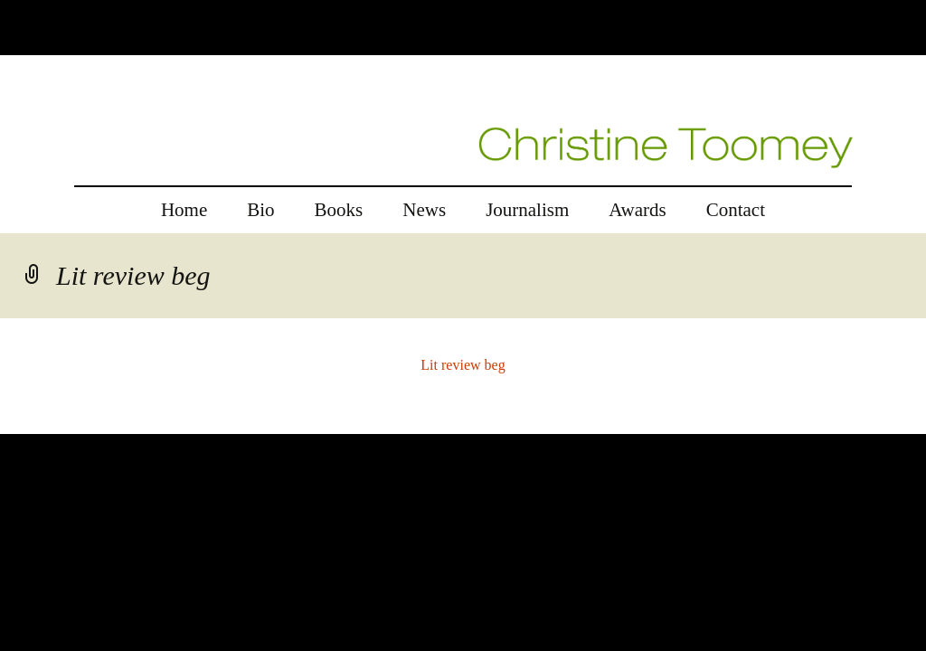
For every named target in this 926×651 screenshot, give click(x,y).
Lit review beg (462, 365)
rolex (15, 422)
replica (53, 422)
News (424, 210)
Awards (637, 210)
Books (339, 210)
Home (184, 210)
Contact (735, 210)
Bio (260, 210)
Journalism (527, 210)
